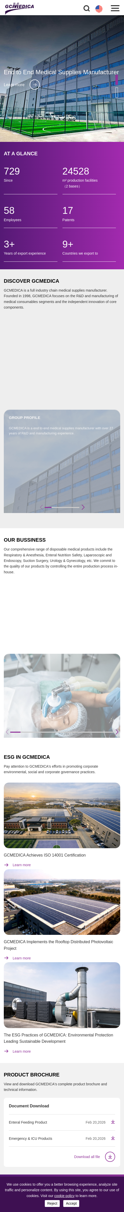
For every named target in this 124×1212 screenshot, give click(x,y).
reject (52, 1203)
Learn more (22, 85)
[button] (116, 80)
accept (71, 1203)
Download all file (94, 1157)
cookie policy (64, 1196)
